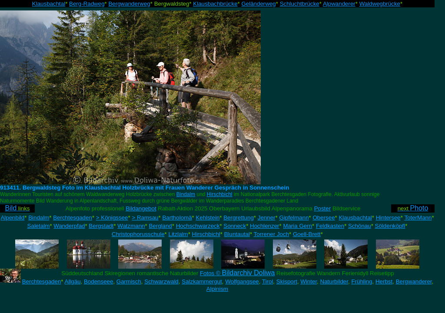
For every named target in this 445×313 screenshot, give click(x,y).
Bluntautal (237, 234)
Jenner (267, 217)
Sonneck (234, 226)
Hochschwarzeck (198, 226)
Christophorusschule (138, 234)
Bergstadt (101, 226)
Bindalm (185, 194)
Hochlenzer (264, 226)
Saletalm (38, 226)
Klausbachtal (48, 3)
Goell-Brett (307, 234)
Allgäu (73, 281)
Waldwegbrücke (379, 3)
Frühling (361, 281)
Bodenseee (98, 281)
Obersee (323, 217)
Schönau (359, 226)
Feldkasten (330, 226)
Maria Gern (297, 226)
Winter (308, 281)
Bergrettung (238, 217)
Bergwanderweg (129, 3)
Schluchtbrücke (299, 3)
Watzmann (131, 226)
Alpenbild (12, 217)
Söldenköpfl (390, 226)
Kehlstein (207, 217)
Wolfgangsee (242, 281)
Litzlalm (178, 234)
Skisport (286, 281)
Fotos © (237, 273)
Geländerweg (258, 3)
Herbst (383, 281)
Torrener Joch (271, 234)
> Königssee (112, 217)
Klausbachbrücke (215, 3)
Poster (322, 208)
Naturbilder (334, 281)
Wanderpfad (69, 226)
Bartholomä (177, 217)
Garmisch (128, 281)
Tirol (267, 281)
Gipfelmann (294, 217)
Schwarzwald (161, 281)
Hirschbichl (219, 194)
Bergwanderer (414, 281)
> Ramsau (145, 217)
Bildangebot (141, 208)
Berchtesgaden (72, 217)
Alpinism (217, 289)
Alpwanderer (339, 3)
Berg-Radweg (87, 3)
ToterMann (418, 217)
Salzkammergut (202, 281)
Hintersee (388, 217)
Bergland (160, 226)
